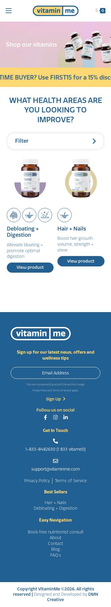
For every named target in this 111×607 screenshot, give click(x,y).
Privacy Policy (40, 390)
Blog (55, 549)
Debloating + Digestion (23, 232)
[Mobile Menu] (9, 10)
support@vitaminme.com (55, 469)
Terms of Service (62, 390)
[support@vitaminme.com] (55, 460)
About (55, 537)
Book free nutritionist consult (55, 532)
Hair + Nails (71, 229)
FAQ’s (55, 555)
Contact (55, 543)
